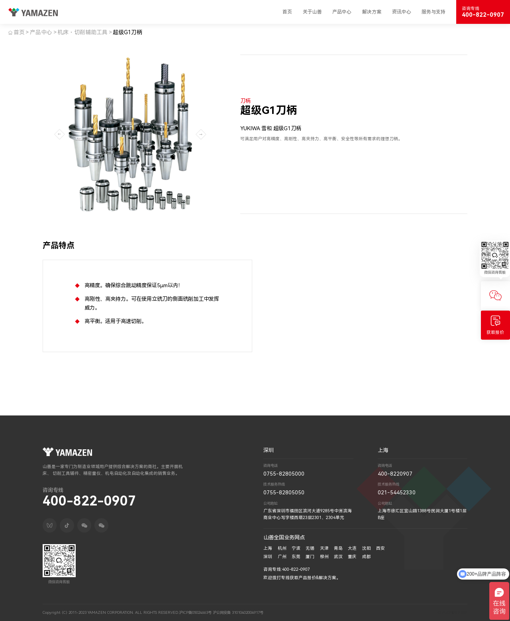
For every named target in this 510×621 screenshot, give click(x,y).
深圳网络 (460, 612)
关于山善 (312, 12)
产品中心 (341, 12)
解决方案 (371, 12)
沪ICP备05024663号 (194, 612)
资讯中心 (401, 12)
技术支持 (445, 612)
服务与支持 (433, 12)
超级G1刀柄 (127, 32)
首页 (287, 12)
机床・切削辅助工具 (82, 32)
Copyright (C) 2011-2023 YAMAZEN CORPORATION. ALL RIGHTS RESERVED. (110, 612)
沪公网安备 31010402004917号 (237, 612)
